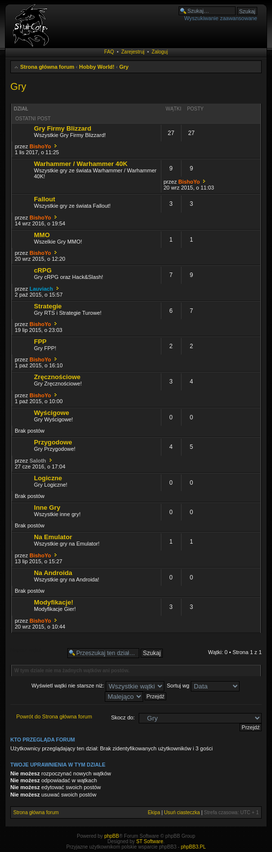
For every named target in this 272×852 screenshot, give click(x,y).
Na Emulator (53, 537)
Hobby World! (97, 67)
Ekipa (154, 812)
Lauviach (41, 289)
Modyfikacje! (53, 602)
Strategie (47, 306)
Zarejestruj (132, 52)
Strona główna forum (47, 67)
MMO (42, 235)
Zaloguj (159, 52)
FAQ (109, 52)
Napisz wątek (36, 653)
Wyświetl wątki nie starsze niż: (97, 685)
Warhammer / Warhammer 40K (80, 163)
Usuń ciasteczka (182, 812)
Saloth (38, 461)
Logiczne (48, 478)
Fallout (44, 199)
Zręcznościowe (57, 377)
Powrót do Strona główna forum (54, 716)
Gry (124, 67)
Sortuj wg (203, 685)
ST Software (149, 841)
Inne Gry (47, 507)
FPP (40, 341)
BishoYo (40, 146)
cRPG (43, 270)
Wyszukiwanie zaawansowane (220, 18)
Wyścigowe (51, 412)
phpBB (111, 836)
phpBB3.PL (193, 847)
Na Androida (53, 573)
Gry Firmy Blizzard (62, 128)
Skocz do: (123, 717)
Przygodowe (53, 442)
